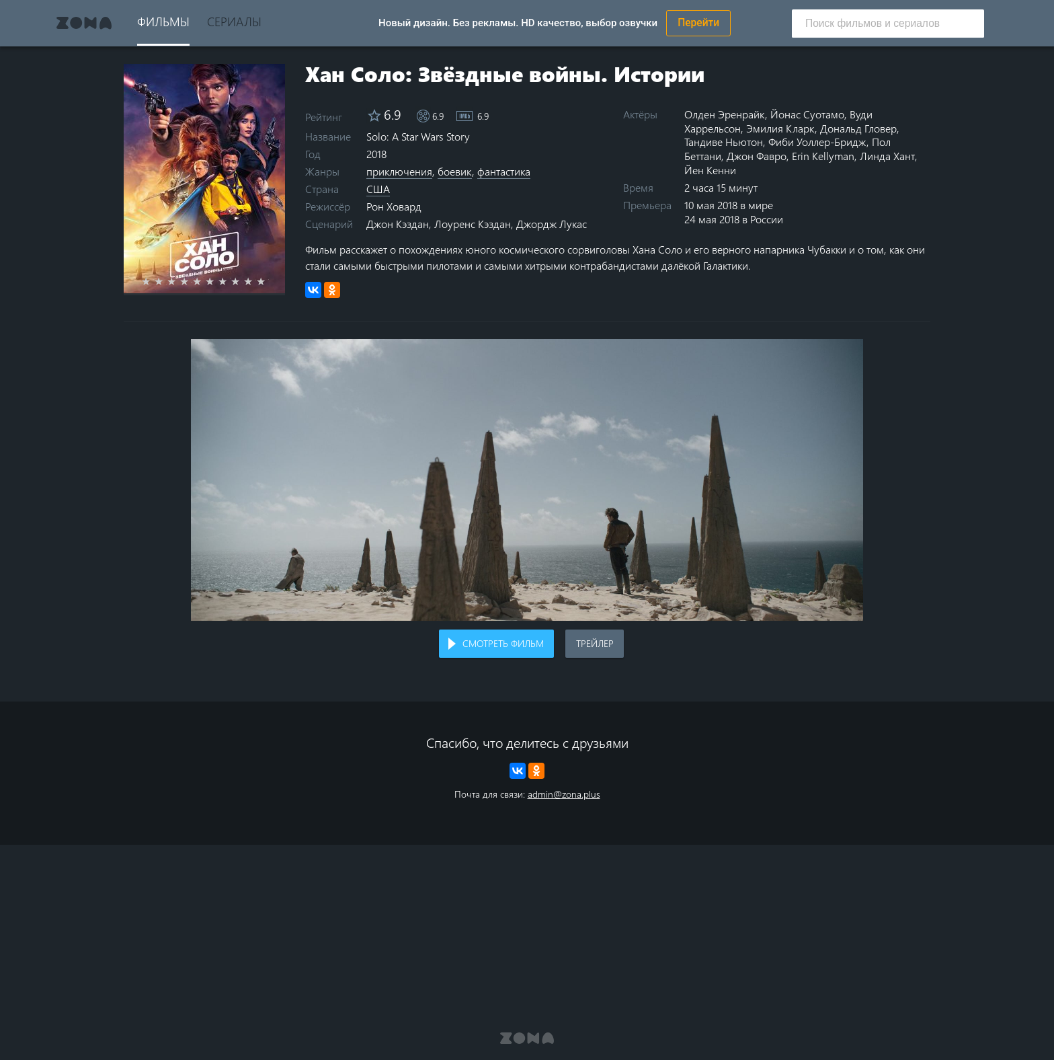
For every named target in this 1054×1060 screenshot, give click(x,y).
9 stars (255, 281)
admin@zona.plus (564, 794)
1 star (153, 281)
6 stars (217, 281)
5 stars (204, 281)
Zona (84, 23)
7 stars (230, 281)
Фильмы (163, 21)
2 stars (166, 281)
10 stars (268, 281)
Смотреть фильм (503, 643)
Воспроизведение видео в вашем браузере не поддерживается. (527, 480)
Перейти (698, 23)
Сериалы (234, 21)
